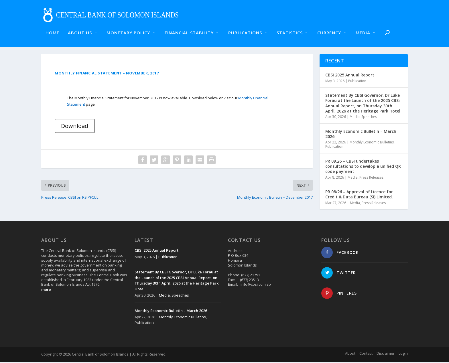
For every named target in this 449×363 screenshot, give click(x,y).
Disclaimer (386, 354)
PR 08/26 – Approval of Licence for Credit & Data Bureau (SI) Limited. (359, 195)
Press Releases (371, 178)
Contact (366, 354)
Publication (357, 82)
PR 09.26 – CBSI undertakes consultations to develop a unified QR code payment (363, 167)
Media (355, 118)
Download (74, 127)
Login (403, 354)
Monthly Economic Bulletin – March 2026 (360, 135)
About (350, 354)
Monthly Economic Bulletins (372, 143)
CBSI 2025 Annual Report (349, 76)
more (46, 290)
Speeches (369, 118)
